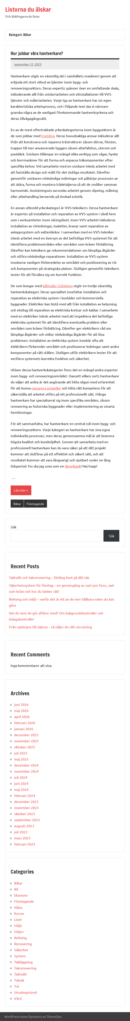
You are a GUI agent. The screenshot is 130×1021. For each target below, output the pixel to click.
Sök (13, 527)
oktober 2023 (24, 813)
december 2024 (26, 765)
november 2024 (26, 771)
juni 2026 (21, 704)
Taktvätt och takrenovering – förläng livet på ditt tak (49, 577)
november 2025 (26, 741)
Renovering (23, 943)
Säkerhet (21, 950)
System (20, 956)
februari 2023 (24, 844)
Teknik (19, 980)
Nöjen (18, 931)
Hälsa (18, 907)
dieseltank (73, 466)
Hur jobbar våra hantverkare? (37, 53)
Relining (20, 937)
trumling (48, 136)
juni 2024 (21, 783)
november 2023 (26, 807)
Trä (16, 986)
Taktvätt (20, 974)
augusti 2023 (24, 826)
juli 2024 (20, 777)
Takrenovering (25, 968)
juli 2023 (20, 832)
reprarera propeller (46, 388)
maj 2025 (21, 759)
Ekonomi (21, 895)
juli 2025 (20, 753)
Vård (18, 998)
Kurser (19, 913)
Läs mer (20, 490)
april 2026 (22, 716)
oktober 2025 (24, 747)
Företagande (35, 504)
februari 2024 (24, 795)
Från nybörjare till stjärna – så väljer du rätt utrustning (50, 627)
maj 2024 (21, 789)
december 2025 (26, 735)
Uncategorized (25, 992)
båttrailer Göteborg (58, 285)
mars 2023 (22, 838)
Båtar (17, 504)
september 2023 (27, 819)
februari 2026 (24, 722)
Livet (18, 919)
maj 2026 (21, 710)
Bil (16, 889)
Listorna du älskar (28, 9)
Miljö (18, 925)
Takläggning (23, 962)
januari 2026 (23, 728)
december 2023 (26, 801)
